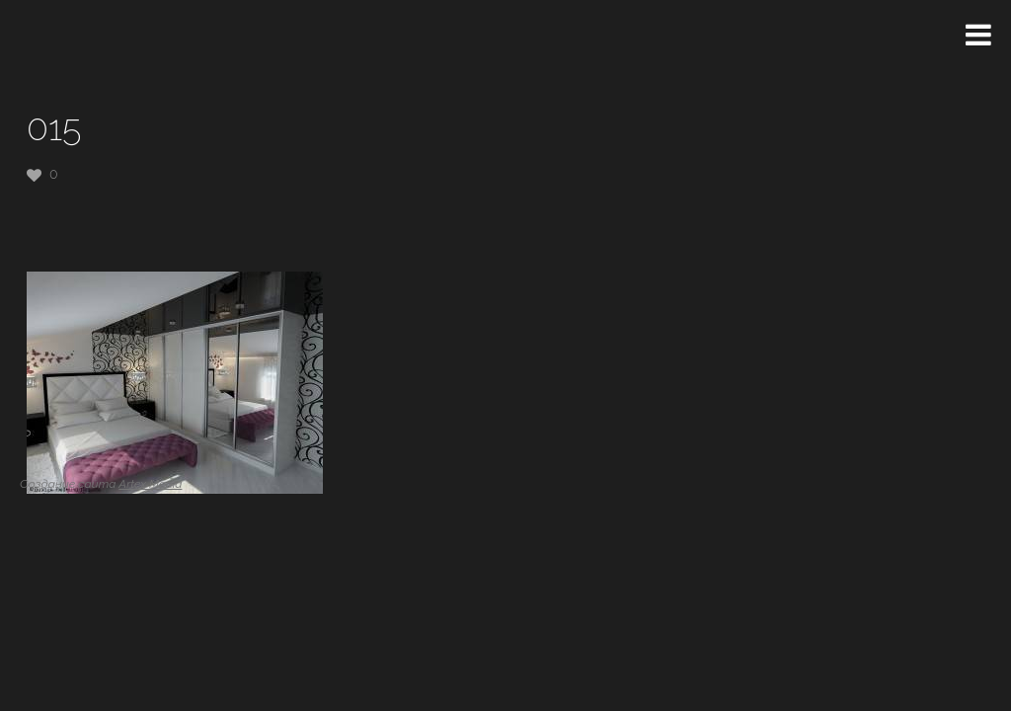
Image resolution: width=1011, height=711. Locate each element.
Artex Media (150, 484)
